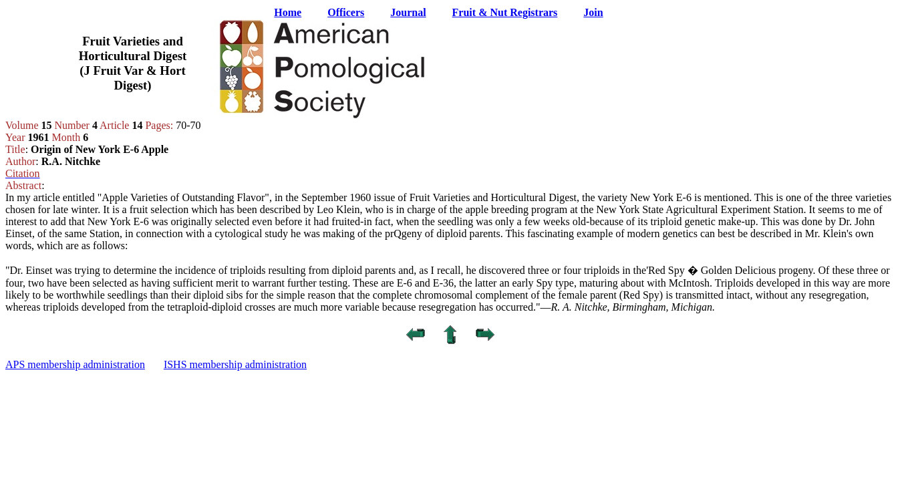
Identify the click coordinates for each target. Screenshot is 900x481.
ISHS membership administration (235, 364)
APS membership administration (75, 364)
